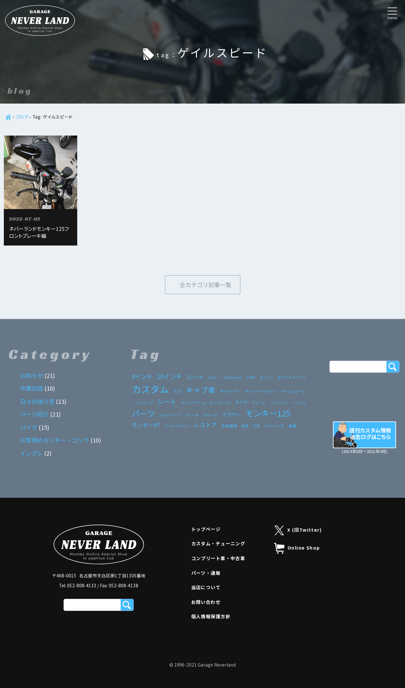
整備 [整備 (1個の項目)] (292, 425)
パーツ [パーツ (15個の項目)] (143, 413)
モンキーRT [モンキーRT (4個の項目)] (146, 425)
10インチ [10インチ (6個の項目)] (169, 376)
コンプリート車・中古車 (218, 558)
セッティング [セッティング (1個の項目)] (220, 402)
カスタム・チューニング (218, 543)
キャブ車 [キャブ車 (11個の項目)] (200, 390)
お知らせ (31, 375)
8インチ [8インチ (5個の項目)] (142, 376)
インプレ (31, 453)
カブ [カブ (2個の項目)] (177, 391)
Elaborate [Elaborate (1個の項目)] (233, 377)
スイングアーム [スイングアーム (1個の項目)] (193, 402)
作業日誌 (31, 388)
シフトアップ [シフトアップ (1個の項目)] (142, 402)
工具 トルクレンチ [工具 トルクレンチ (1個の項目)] (268, 425)
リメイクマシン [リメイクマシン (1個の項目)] (177, 425)
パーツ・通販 (206, 572)
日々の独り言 (37, 401)
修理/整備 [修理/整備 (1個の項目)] (229, 425)
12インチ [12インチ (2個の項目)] (194, 377)
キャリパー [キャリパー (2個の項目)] (230, 391)
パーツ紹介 (34, 414)
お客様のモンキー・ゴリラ (54, 440)
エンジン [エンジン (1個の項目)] (266, 377)
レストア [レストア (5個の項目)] (205, 424)
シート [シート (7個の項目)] (166, 401)
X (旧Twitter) (298, 531)
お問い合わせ (206, 601)
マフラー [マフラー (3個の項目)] (231, 414)
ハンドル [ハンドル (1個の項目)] (299, 402)
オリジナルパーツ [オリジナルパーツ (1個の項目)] (292, 377)
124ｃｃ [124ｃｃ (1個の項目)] (214, 377)
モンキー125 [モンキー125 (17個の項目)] (268, 413)
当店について (206, 587)
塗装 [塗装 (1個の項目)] (244, 425)
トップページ (206, 529)
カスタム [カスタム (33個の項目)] (150, 388)
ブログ (22, 116)
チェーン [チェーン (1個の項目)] (259, 402)
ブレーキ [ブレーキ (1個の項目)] (192, 415)
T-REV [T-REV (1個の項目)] (250, 377)
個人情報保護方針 (211, 616)
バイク (28, 427)
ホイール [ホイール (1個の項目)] (210, 415)
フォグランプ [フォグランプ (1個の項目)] (169, 415)
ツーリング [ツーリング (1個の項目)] (279, 402)
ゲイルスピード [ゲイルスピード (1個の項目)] (293, 391)
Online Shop (297, 548)
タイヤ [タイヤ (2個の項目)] (241, 402)
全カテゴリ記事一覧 (205, 284)
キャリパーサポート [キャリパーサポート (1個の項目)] (261, 391)
